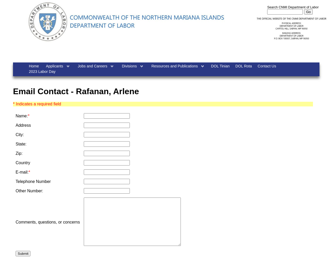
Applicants (54, 66)
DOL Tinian (220, 66)
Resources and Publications (174, 66)
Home (34, 66)
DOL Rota (243, 66)
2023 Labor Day (42, 71)
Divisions (129, 66)
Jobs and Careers (92, 66)
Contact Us (267, 66)
